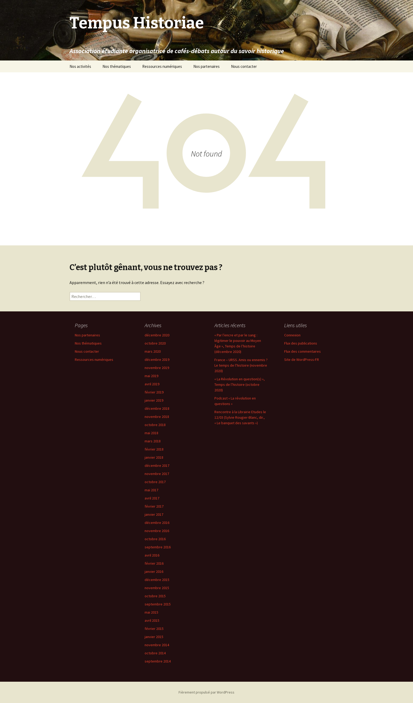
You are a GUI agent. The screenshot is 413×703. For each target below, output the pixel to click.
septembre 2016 (158, 547)
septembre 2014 (158, 661)
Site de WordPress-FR (301, 359)
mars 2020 (153, 351)
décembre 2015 (157, 579)
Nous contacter (244, 66)
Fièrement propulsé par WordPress (206, 692)
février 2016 (154, 563)
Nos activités (80, 66)
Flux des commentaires (302, 351)
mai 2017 (151, 490)
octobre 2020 (155, 343)
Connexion (292, 335)
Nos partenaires (206, 66)
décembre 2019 (157, 359)
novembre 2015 (157, 587)
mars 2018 (153, 441)
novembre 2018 (157, 416)
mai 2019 (151, 375)
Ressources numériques (162, 66)
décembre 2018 (157, 408)
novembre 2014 (157, 645)
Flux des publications (300, 343)
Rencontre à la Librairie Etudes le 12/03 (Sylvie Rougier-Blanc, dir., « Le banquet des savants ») (240, 417)
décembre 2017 (157, 465)
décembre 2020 (157, 335)
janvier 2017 (154, 514)
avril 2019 (152, 384)
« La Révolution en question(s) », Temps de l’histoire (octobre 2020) (239, 384)
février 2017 (154, 506)
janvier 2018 (154, 457)
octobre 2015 (155, 596)
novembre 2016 (157, 530)
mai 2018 (151, 433)
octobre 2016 (155, 539)
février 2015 (154, 628)
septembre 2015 (158, 604)
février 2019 (154, 392)
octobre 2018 (155, 424)
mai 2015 (151, 612)
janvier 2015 (154, 636)
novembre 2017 (157, 473)
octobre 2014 (155, 653)
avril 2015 (152, 620)
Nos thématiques (116, 66)
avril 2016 (152, 555)
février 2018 (154, 449)
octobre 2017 (155, 481)
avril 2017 (152, 498)
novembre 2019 (157, 367)
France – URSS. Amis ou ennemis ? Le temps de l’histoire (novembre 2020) (241, 365)
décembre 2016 (157, 522)
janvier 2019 (154, 400)
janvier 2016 (154, 571)
